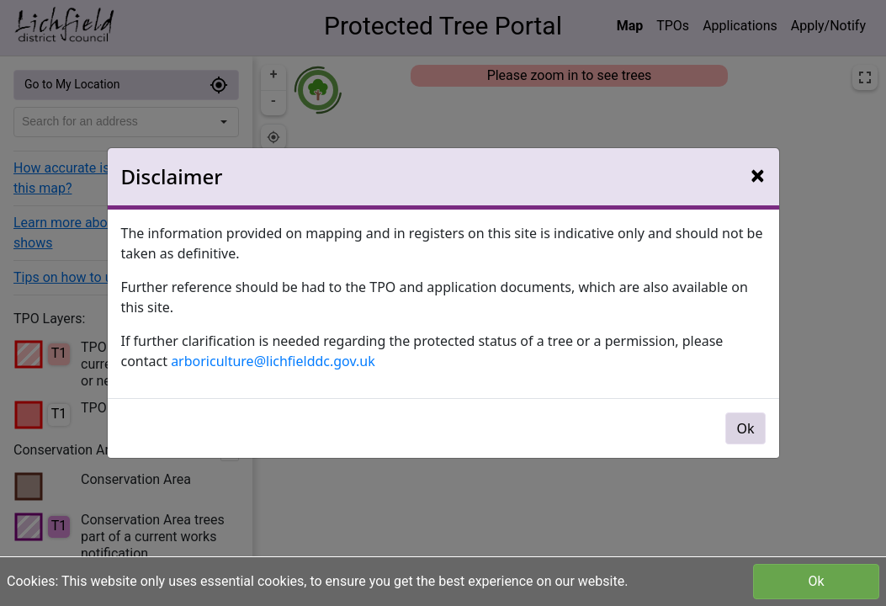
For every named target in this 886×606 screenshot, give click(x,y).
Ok (816, 581)
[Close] (757, 175)
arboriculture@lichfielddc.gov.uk (273, 361)
